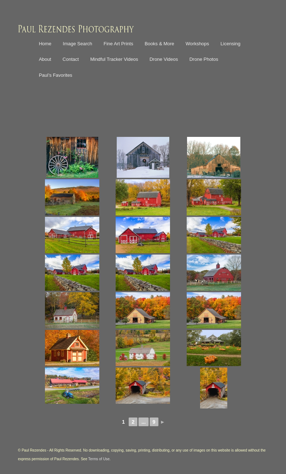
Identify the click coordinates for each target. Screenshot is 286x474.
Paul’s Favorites (55, 75)
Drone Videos (163, 59)
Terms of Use (98, 459)
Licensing (230, 43)
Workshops (197, 43)
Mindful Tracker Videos (114, 59)
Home (45, 43)
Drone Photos (203, 59)
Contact (71, 59)
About (45, 59)
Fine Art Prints (118, 43)
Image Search (77, 43)
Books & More (159, 43)
